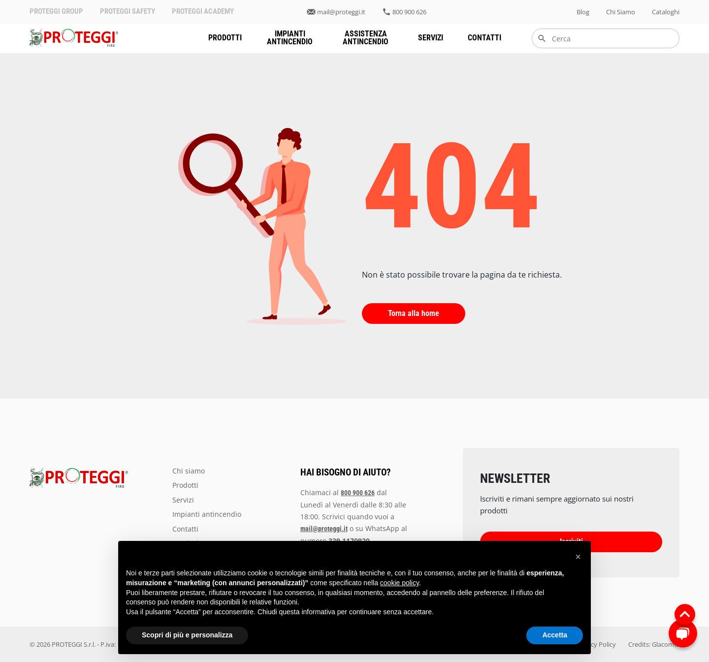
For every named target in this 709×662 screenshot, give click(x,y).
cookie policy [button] (399, 583)
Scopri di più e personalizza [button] (187, 635)
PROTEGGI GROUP (56, 11)
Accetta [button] (554, 635)
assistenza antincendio (365, 37)
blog (583, 12)
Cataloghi (665, 12)
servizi (430, 37)
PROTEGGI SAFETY (127, 11)
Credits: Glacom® (653, 644)
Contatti (484, 37)
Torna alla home (413, 313)
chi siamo (620, 12)
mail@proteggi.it (341, 12)
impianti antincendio (290, 37)
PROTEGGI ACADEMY (203, 11)
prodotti (225, 37)
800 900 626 (409, 12)
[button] (578, 557)
